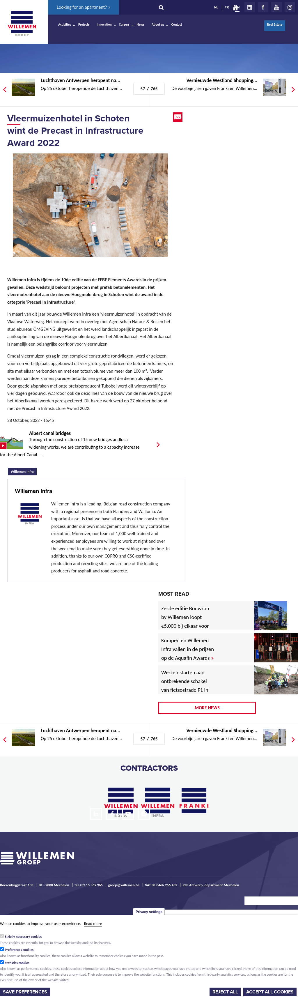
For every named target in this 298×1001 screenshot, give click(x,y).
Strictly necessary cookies (23, 937)
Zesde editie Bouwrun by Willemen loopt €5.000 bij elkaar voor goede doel (185, 621)
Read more (93, 923)
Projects (83, 24)
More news (207, 707)
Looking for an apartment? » (83, 7)
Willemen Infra (24, 471)
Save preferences (25, 992)
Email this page (178, 117)
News (140, 24)
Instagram (290, 7)
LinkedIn (249, 7)
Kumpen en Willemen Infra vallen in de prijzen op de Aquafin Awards (187, 649)
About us (158, 24)
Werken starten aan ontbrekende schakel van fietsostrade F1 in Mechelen (184, 685)
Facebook (263, 7)
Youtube (276, 7)
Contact (176, 24)
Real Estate (274, 24)
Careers (124, 24)
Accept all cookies (270, 992)
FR (227, 7)
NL (216, 7)
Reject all (225, 992)
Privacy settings (149, 912)
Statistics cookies (17, 963)
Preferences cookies (19, 950)
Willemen (22, 23)
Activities (64, 24)
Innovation (104, 24)
